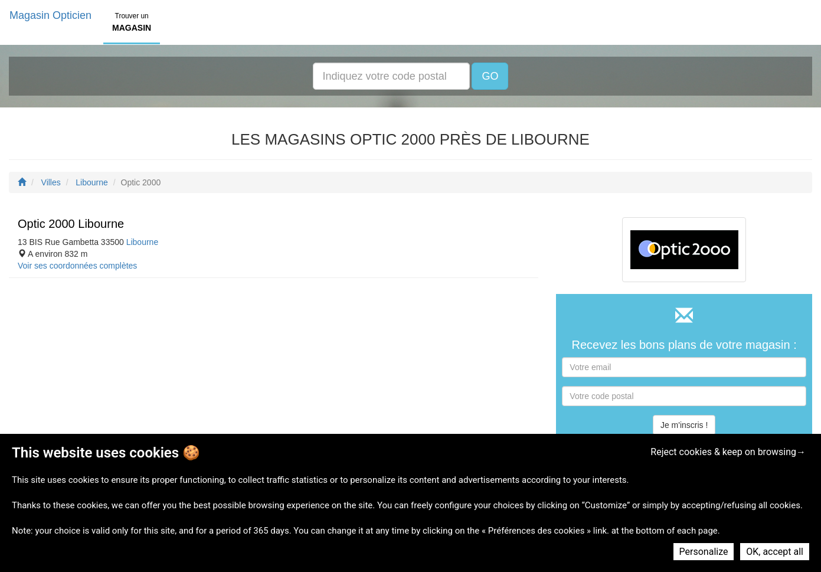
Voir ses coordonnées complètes (77, 265)
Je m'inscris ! (684, 425)
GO (490, 76)
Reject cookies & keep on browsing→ (728, 451)
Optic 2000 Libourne (71, 223)
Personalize (703, 551)
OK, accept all (774, 551)
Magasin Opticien (50, 15)
